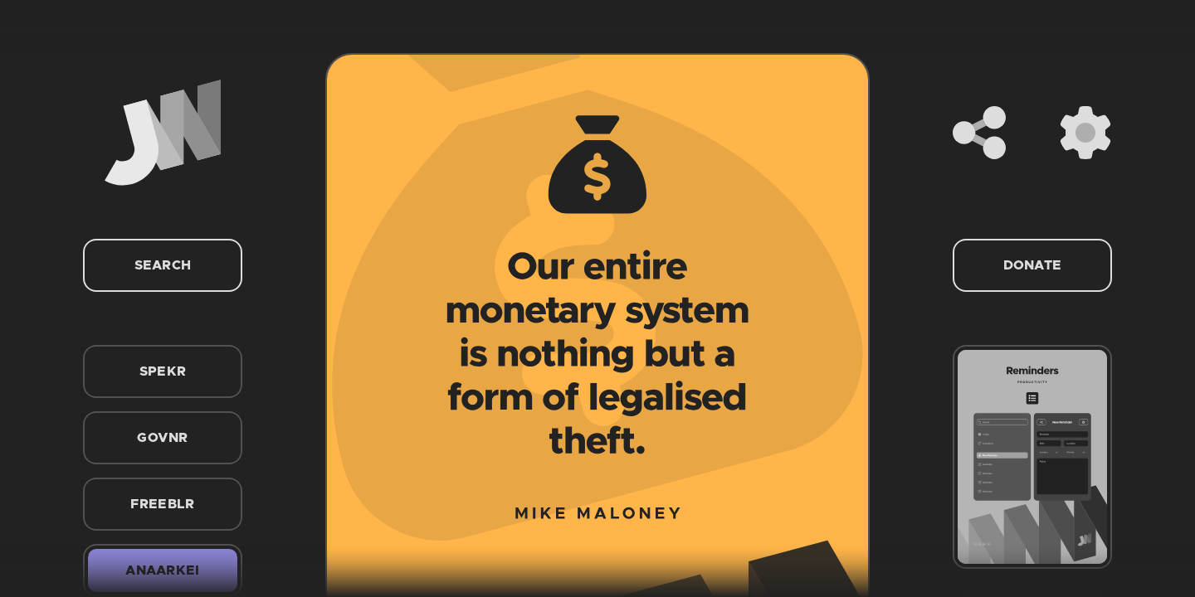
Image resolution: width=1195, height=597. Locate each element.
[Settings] (1085, 132)
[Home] (163, 133)
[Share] (979, 132)
